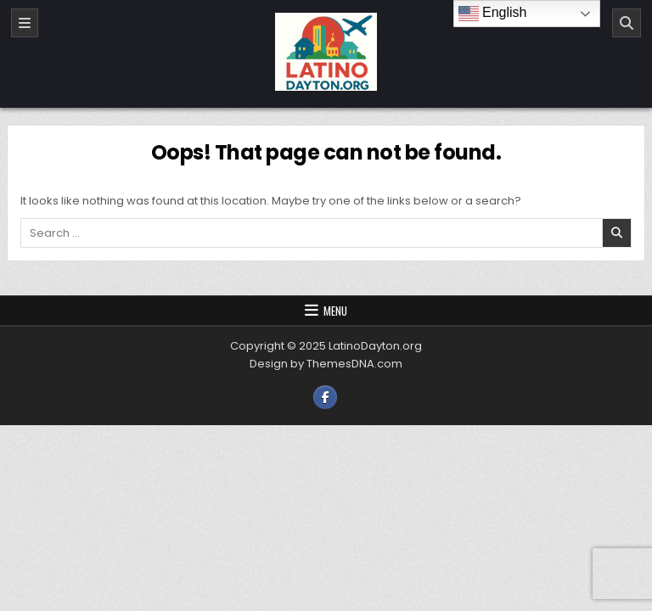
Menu (335, 310)
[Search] (626, 22)
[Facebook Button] (325, 397)
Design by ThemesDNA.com (326, 364)
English (492, 13)
